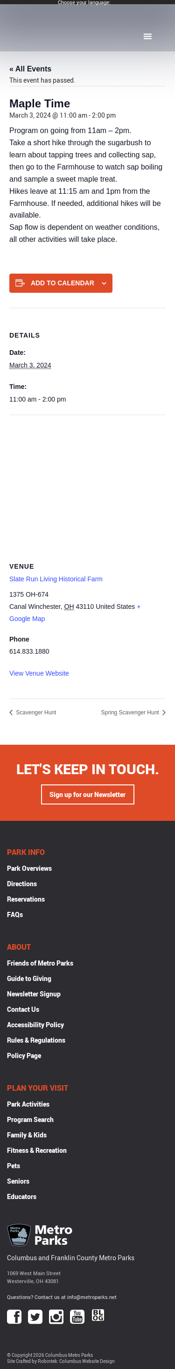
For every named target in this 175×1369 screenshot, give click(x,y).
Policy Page (24, 1055)
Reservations (26, 899)
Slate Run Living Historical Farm (56, 579)
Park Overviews (29, 868)
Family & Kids (27, 1134)
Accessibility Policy (35, 1024)
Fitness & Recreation (37, 1150)
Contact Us (23, 1009)
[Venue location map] (87, 482)
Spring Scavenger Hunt (131, 712)
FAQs (15, 914)
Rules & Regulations (36, 1040)
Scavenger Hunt (35, 712)
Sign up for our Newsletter (87, 794)
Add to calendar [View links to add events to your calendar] (62, 283)
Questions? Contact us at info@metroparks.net (62, 1296)
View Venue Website (39, 673)
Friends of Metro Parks (40, 963)
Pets (13, 1165)
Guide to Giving (29, 978)
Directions (22, 883)
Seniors (18, 1181)
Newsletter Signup (34, 993)
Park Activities (28, 1104)
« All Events (30, 69)
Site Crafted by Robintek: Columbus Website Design (61, 1361)
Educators (21, 1196)
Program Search (30, 1119)
